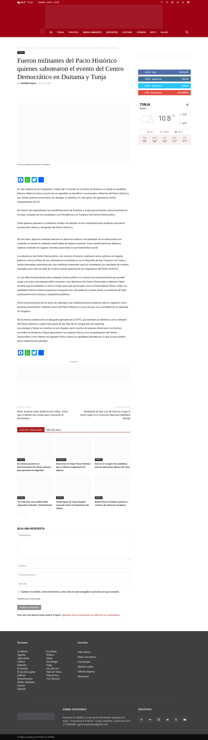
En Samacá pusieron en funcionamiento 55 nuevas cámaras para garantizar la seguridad (34, 467)
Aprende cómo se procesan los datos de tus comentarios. (91, 615)
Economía (22, 668)
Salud (164, 32)
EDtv (153, 32)
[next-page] (24, 515)
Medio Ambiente (92, 32)
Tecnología (52, 661)
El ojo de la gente (26, 671)
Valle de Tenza (53, 671)
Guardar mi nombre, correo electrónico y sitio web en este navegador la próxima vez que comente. (70, 591)
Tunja (60, 32)
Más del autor (53, 429)
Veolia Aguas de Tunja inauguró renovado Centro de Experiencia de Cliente (72, 505)
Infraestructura (24, 678)
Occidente (51, 651)
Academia (22, 651)
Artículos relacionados (31, 429)
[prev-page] (19, 515)
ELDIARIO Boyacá (28, 83)
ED (51, 32)
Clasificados (84, 661)
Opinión (141, 32)
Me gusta (183, 72)
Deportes (112, 32)
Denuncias (83, 676)
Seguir (185, 79)
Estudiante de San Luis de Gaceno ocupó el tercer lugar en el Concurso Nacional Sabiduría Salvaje (105, 415)
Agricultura (23, 658)
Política (74, 32)
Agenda (21, 654)
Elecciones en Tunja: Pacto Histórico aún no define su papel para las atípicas (73, 467)
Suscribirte (182, 92)
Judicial (21, 675)
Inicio (19, 47)
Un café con (52, 668)
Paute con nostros (87, 656)
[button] (187, 32)
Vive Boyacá (52, 678)
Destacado (61, 459)
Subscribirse (84, 652)
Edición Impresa (86, 671)
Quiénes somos (85, 666)
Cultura (127, 32)
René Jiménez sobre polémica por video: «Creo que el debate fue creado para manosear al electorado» (42, 415)
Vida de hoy (52, 675)
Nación (21, 685)
